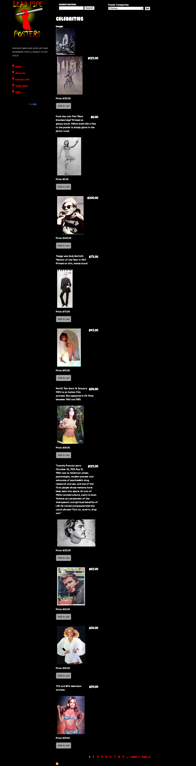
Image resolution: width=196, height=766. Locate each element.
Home (18, 67)
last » (146, 757)
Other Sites (21, 86)
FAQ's (18, 92)
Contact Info (22, 79)
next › (135, 757)
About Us (20, 73)
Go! (147, 8)
